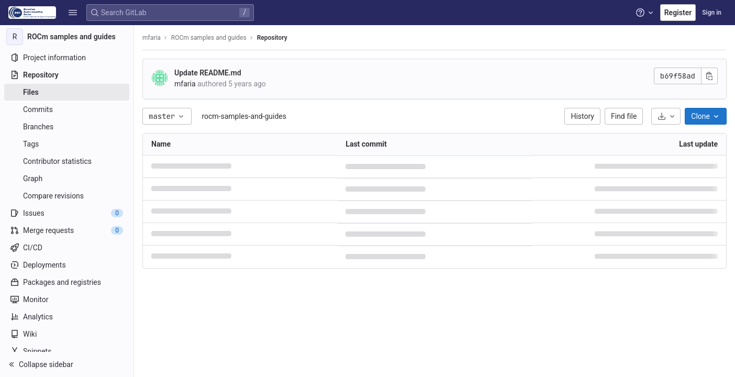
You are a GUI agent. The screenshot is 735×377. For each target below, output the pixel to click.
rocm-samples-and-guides (244, 116)
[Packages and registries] (66, 282)
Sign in (711, 12)
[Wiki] (66, 334)
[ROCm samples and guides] (67, 36)
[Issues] (66, 213)
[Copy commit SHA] (709, 76)
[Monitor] (66, 299)
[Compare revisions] (66, 195)
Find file (624, 116)
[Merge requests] (66, 230)
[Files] (66, 92)
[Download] (666, 116)
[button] (72, 12)
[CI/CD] (66, 247)
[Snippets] (66, 351)
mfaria (151, 37)
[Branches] (66, 126)
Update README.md (207, 73)
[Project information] (66, 57)
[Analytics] (66, 316)
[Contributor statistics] (66, 161)
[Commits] (66, 109)
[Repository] (66, 74)
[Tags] (66, 144)
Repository (272, 37)
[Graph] (66, 178)
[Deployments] (66, 265)
